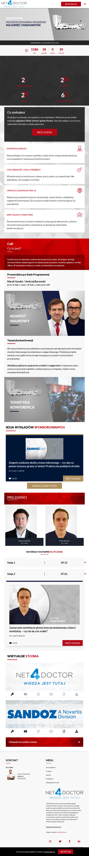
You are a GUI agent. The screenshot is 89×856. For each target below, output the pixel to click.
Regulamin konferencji (53, 827)
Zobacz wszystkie (44, 485)
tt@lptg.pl (20, 776)
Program (49, 771)
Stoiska (48, 775)
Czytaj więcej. (49, 851)
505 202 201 (21, 778)
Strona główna (51, 767)
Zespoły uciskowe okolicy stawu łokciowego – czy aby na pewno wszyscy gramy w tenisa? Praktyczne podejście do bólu (44, 464)
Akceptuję (65, 852)
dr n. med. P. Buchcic (17, 636)
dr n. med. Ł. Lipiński (16, 471)
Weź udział (44, 132)
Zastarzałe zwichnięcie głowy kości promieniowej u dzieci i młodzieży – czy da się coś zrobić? (42, 629)
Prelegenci (49, 779)
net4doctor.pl (61, 832)
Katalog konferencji (52, 782)
